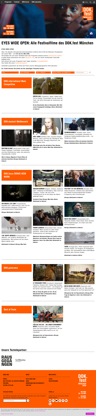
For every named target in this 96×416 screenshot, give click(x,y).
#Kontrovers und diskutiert (40, 238)
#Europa (58, 145)
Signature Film (29, 57)
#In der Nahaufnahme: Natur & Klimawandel (44, 105)
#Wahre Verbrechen (69, 141)
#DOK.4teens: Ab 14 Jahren (40, 147)
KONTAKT (28, 385)
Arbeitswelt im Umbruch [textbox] (62, 72)
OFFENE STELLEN (8, 385)
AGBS (27, 381)
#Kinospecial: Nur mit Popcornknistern (74, 293)
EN (87, 2)
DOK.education (36, 2)
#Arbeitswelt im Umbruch (86, 143)
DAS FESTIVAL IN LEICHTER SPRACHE (13, 381)
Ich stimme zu (90, 413)
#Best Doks (50, 147)
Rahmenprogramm (21, 63)
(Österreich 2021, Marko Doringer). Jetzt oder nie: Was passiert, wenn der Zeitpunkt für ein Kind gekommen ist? (79, 288)
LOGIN (50, 379)
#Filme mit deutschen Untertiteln (84, 141)
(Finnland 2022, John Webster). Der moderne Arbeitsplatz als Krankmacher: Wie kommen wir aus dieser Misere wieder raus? (15, 238)
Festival (16, 2)
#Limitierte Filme (50, 145)
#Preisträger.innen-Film (39, 145)
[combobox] (10, 72)
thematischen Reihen (55, 56)
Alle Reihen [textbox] (24, 72)
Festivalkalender (42, 61)
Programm (8, 2)
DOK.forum (25, 2)
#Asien (53, 107)
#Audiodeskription (74, 143)
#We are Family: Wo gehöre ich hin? (42, 292)
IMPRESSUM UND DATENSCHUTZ (35, 383)
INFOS (27, 374)
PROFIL (5, 379)
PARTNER (5, 383)
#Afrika (80, 255)
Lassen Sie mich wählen (7, 413)
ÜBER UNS (6, 374)
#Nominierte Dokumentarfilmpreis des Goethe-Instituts (47, 236)
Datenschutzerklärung (39, 410)
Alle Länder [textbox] (41, 72)
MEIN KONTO (52, 374)
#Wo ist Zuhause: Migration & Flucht (11, 157)
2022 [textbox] (3, 72)
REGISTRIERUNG (53, 381)
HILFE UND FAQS (30, 379)
